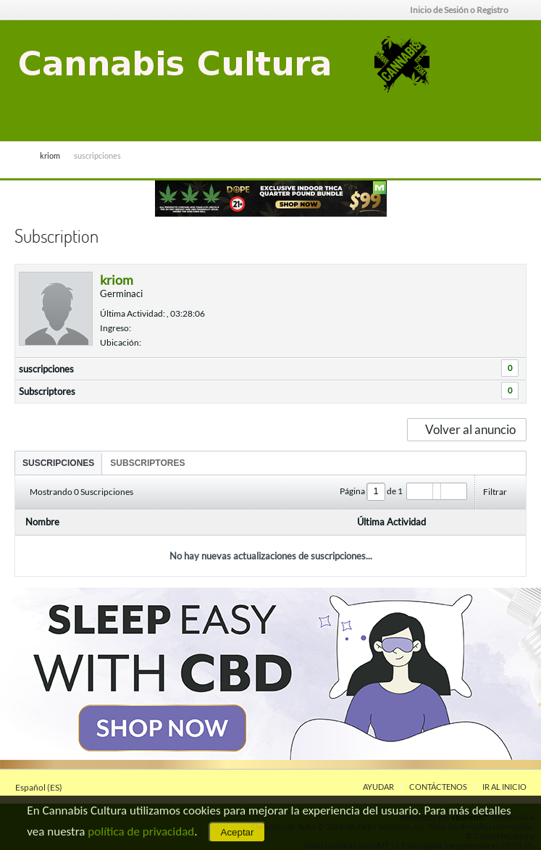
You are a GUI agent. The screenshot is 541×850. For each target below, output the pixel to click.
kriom (50, 155)
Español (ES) (43, 787)
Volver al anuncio (466, 429)
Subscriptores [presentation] (147, 463)
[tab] (58, 463)
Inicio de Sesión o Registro (464, 9)
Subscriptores (47, 391)
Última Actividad (391, 522)
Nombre (42, 522)
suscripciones (46, 369)
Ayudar (378, 786)
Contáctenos (438, 786)
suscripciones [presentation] (58, 463)
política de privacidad (141, 831)
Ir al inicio (504, 786)
